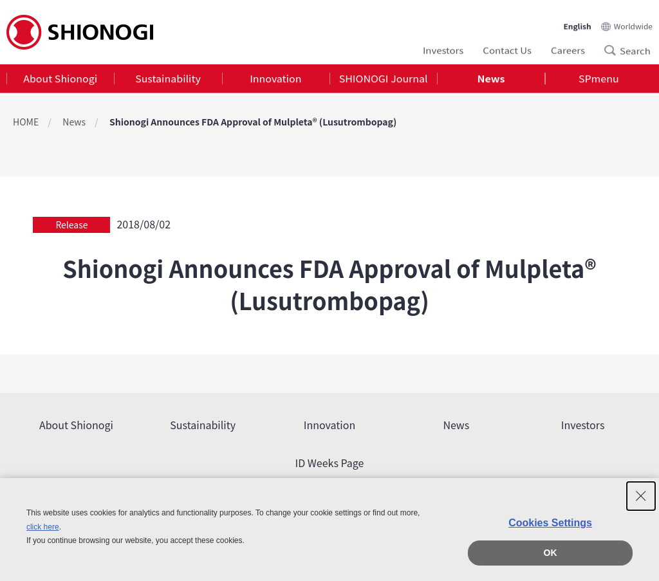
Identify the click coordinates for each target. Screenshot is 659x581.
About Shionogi (60, 80)
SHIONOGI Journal (383, 80)
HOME (26, 121)
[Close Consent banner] (641, 496)
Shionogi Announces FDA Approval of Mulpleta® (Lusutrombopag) (252, 121)
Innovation (275, 80)
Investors (443, 48)
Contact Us (507, 48)
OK (550, 553)
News (491, 80)
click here (42, 526)
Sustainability (168, 80)
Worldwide (633, 22)
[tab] (60, 80)
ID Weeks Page (329, 462)
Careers (568, 48)
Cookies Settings (550, 522)
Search (614, 49)
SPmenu (599, 80)
